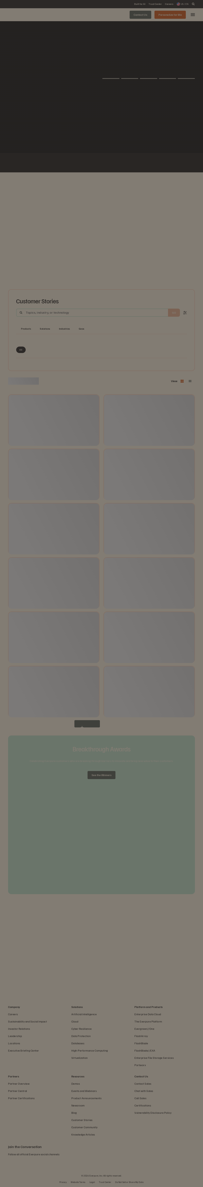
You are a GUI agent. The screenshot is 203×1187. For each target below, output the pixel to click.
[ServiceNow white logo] (72, 163)
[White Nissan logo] (160, 163)
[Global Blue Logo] (130, 163)
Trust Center (105, 1182)
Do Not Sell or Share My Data (129, 1182)
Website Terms (78, 1182)
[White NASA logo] (43, 163)
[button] (193, 14)
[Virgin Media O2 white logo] (101, 163)
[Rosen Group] (140, 163)
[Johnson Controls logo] (53, 163)
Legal (92, 1182)
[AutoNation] (82, 163)
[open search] (193, 4)
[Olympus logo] (150, 163)
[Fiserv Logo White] (63, 163)
